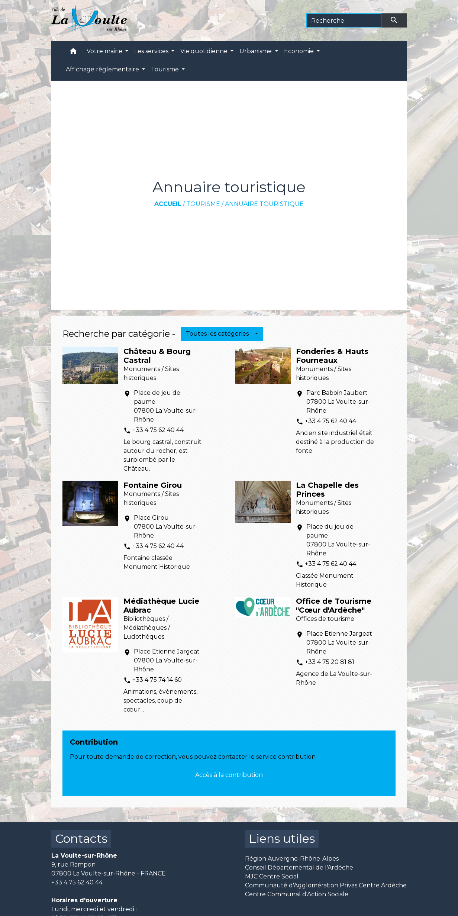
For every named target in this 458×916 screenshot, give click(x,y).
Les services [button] (152, 51)
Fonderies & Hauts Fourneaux (332, 356)
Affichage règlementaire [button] (103, 69)
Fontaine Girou (152, 485)
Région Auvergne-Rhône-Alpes (292, 858)
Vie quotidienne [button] (204, 51)
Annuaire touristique (264, 203)
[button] (73, 53)
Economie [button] (299, 51)
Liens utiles (282, 838)
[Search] (344, 20)
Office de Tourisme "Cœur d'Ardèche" (333, 606)
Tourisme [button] (165, 69)
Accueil (167, 203)
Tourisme (203, 203)
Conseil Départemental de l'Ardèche (299, 867)
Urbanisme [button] (256, 51)
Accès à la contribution (229, 774)
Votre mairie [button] (105, 51)
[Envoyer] (394, 20)
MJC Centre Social (272, 876)
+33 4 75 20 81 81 (329, 661)
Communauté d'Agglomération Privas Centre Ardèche (326, 885)
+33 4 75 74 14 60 (157, 679)
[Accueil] (89, 20)
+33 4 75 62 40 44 (158, 429)
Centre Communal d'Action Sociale (296, 894)
